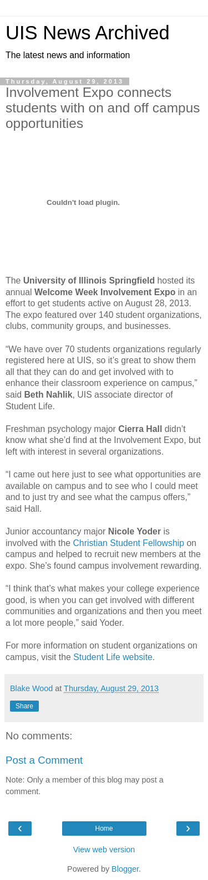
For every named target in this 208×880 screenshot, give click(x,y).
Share (24, 706)
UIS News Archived (88, 32)
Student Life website (113, 657)
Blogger (125, 868)
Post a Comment (44, 760)
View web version (104, 849)
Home (104, 828)
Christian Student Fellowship (128, 543)
